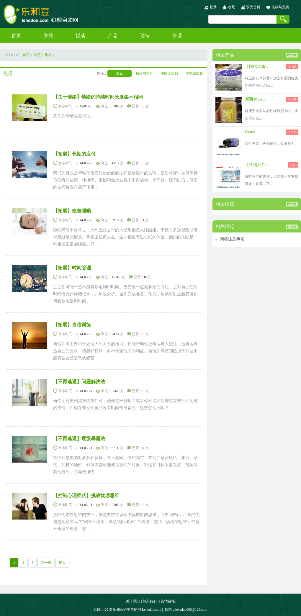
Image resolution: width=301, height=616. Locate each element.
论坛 (145, 35)
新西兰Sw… (256, 99)
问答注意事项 (232, 239)
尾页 (62, 563)
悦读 (80, 35)
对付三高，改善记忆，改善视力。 (271, 144)
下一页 (46, 563)
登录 (213, 7)
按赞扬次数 (194, 73)
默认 (119, 73)
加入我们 (150, 601)
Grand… (252, 132)
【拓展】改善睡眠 (72, 210)
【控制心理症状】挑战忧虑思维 (86, 495)
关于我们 (133, 601)
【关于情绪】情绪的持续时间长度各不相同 (98, 96)
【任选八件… (257, 165)
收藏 (231, 7)
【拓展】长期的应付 (74, 153)
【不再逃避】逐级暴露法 (79, 438)
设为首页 (253, 7)
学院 (48, 35)
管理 (177, 35)
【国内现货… (257, 66)
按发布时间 (144, 73)
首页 (16, 35)
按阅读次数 (169, 73)
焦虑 (48, 55)
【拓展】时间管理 (72, 267)
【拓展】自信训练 (72, 324)
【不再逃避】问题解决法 (79, 381)
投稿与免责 (280, 7)
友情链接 (168, 601)
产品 (112, 35)
